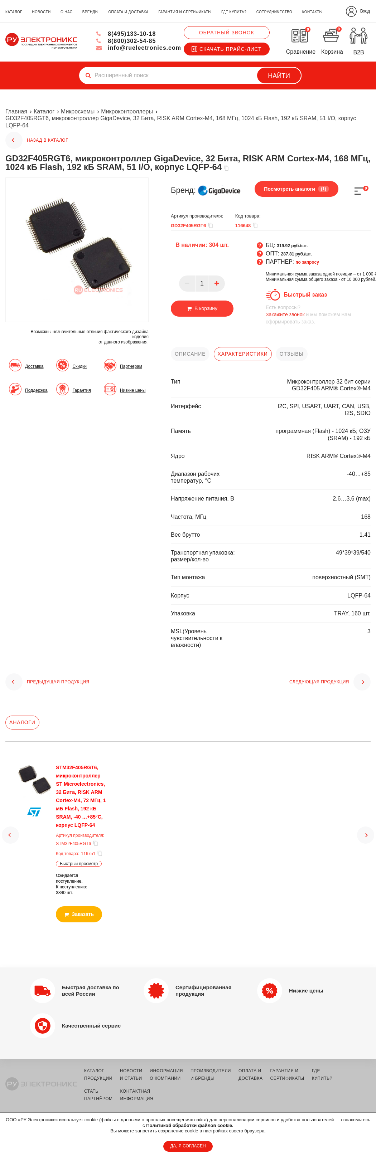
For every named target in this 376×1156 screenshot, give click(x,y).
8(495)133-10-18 (126, 34)
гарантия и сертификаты (184, 12)
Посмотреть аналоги (296, 189)
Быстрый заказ (305, 295)
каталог (13, 12)
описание (190, 354)
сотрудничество (274, 12)
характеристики (243, 354)
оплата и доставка (128, 12)
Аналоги (22, 722)
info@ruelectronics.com (138, 48)
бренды (90, 12)
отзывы (292, 354)
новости (41, 12)
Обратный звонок (226, 32)
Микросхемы (78, 111)
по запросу (307, 262)
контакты (312, 12)
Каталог (44, 111)
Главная (16, 111)
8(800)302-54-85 (126, 41)
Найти (279, 75)
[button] (10, 828)
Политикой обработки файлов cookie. (189, 1125)
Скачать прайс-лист (227, 49)
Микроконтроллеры (127, 111)
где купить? (233, 12)
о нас (66, 12)
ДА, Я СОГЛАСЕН (188, 1145)
